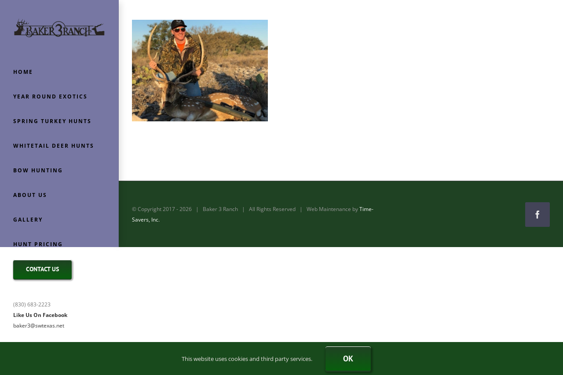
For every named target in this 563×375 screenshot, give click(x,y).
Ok (348, 358)
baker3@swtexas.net (38, 325)
